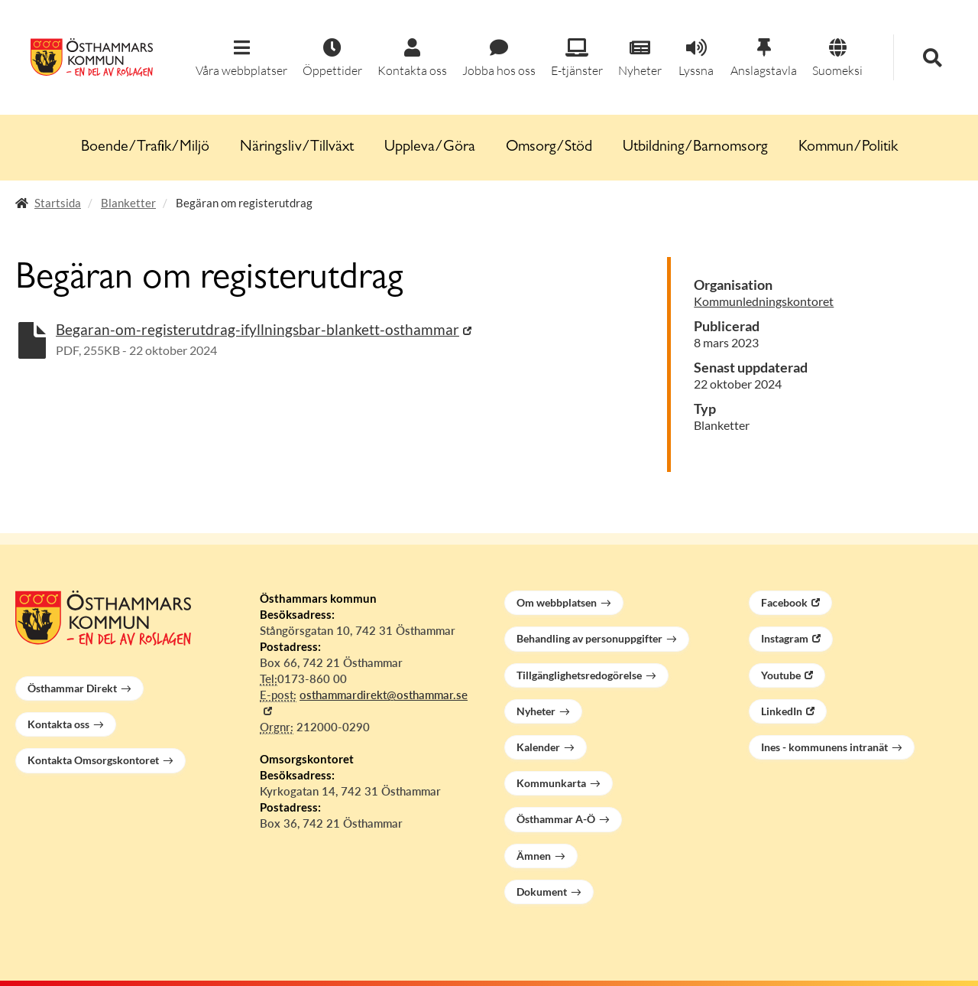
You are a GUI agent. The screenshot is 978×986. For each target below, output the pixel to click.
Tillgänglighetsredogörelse (579, 675)
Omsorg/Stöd (549, 147)
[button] (241, 58)
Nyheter (536, 711)
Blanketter (128, 203)
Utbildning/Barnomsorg (695, 147)
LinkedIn (781, 711)
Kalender (538, 746)
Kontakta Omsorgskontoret (93, 759)
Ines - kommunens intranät (824, 746)
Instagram (784, 638)
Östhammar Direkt (72, 688)
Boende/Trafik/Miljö (145, 147)
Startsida (57, 203)
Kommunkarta (551, 782)
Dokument (542, 891)
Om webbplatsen (557, 602)
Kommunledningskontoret (764, 301)
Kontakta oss (58, 724)
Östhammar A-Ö (556, 818)
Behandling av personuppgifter (589, 638)
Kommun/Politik (848, 147)
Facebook (784, 602)
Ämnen (534, 855)
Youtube (781, 675)
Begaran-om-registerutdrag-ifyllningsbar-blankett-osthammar (257, 329)
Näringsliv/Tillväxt (297, 147)
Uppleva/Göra (429, 147)
